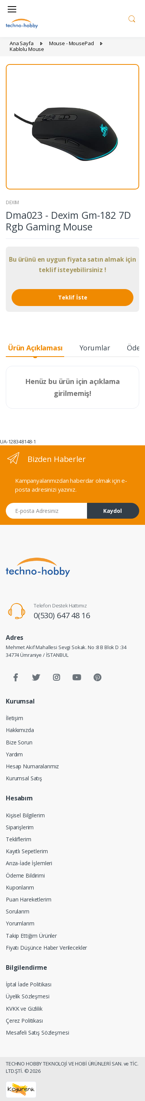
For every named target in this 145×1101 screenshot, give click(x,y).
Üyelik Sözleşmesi (27, 996)
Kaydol (112, 510)
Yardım (14, 754)
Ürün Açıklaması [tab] (35, 347)
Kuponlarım (20, 887)
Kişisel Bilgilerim (25, 815)
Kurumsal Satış (24, 778)
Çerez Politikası (24, 1020)
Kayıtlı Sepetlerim (27, 851)
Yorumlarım (20, 923)
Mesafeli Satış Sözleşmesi (37, 1032)
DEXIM (12, 202)
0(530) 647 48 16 (62, 615)
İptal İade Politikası (28, 984)
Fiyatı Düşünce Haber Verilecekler (46, 947)
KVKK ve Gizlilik (24, 1008)
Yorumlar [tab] (95, 347)
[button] (132, 18)
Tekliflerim (18, 839)
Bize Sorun (19, 742)
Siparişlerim (20, 827)
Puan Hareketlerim (28, 899)
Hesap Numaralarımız (32, 766)
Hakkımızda (20, 730)
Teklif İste (72, 297)
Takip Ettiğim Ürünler (31, 935)
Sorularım (17, 911)
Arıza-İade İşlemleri (29, 863)
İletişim (14, 718)
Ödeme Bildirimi (25, 875)
